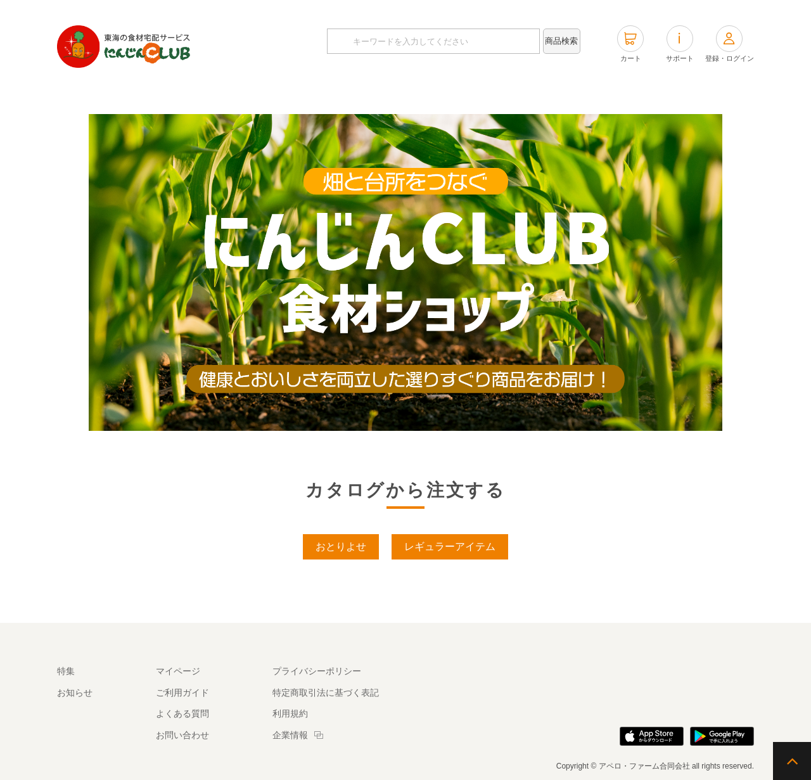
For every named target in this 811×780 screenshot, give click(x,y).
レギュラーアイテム (449, 546)
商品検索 (561, 41)
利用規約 (290, 713)
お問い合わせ (182, 735)
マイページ (178, 671)
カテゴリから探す (380, 94)
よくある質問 (182, 713)
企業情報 (290, 735)
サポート (680, 43)
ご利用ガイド (182, 692)
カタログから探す (272, 94)
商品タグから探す (488, 94)
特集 (567, 94)
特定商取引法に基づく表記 (325, 692)
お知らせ (75, 692)
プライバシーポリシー (316, 671)
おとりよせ (341, 546)
